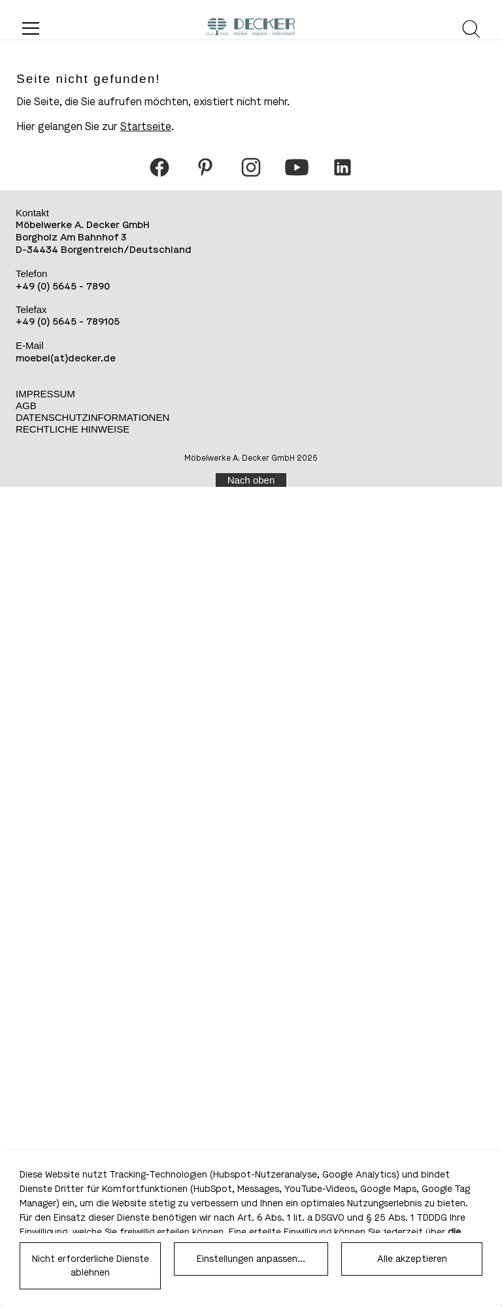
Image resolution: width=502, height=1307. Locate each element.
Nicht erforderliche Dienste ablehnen (90, 1266)
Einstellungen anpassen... (251, 1259)
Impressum (45, 394)
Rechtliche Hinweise (72, 429)
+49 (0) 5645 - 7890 (63, 286)
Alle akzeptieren (412, 1259)
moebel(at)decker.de (66, 358)
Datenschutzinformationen (92, 417)
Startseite (145, 126)
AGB (26, 405)
